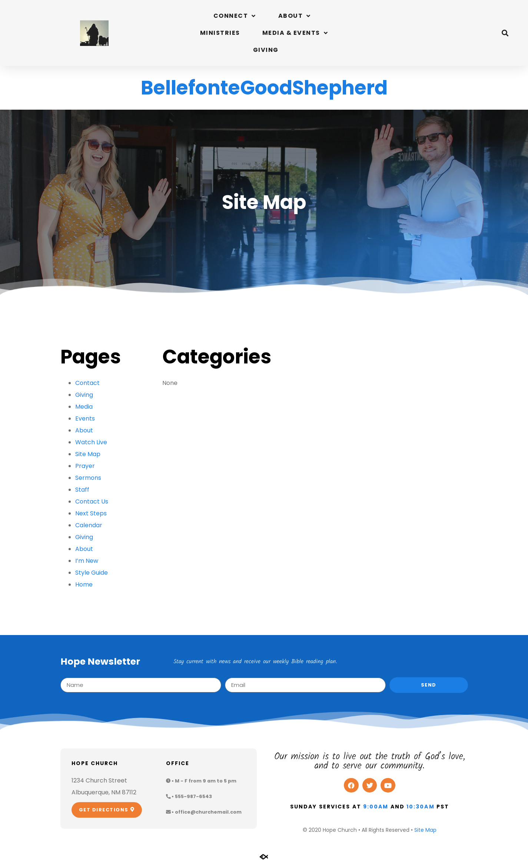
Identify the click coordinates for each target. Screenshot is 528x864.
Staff (82, 489)
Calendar (88, 525)
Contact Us (91, 501)
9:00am (376, 806)
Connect (234, 16)
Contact (87, 383)
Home (84, 584)
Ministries (220, 33)
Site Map (87, 454)
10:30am (420, 806)
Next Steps (91, 513)
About (294, 16)
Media (84, 406)
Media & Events (295, 33)
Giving (266, 50)
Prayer (85, 466)
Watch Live (91, 442)
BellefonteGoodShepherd (264, 87)
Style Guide (91, 572)
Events (85, 418)
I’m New (86, 560)
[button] (505, 33)
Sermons (88, 477)
